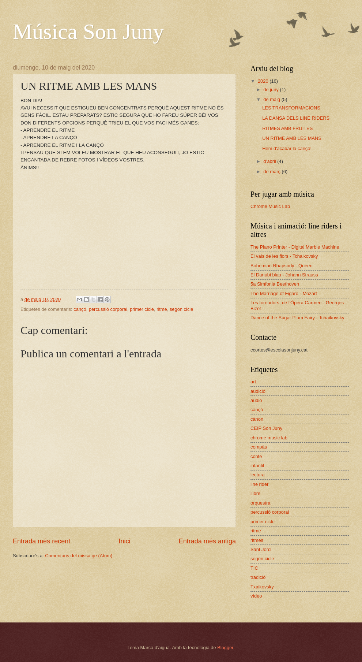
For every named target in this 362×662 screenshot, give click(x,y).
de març (272, 171)
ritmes (256, 540)
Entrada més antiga (207, 541)
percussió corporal (108, 309)
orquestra (260, 503)
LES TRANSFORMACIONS (291, 108)
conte (256, 456)
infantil (257, 465)
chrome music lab (268, 437)
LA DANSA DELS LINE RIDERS (295, 118)
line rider (259, 484)
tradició (258, 577)
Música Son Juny (88, 31)
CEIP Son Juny (266, 428)
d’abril (270, 161)
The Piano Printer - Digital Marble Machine (294, 247)
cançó (79, 309)
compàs (258, 447)
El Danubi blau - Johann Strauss (284, 275)
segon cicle (181, 309)
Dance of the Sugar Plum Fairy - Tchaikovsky (297, 317)
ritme (162, 309)
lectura (257, 474)
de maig (272, 99)
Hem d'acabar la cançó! (287, 148)
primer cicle (142, 309)
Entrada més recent (41, 541)
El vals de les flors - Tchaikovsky (284, 256)
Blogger (225, 647)
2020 (263, 81)
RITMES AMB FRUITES (287, 128)
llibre (255, 493)
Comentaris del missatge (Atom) (78, 555)
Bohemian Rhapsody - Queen (281, 265)
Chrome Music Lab (270, 206)
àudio (256, 400)
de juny (271, 89)
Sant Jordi (261, 549)
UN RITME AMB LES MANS (291, 138)
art (253, 381)
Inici (124, 541)
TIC (254, 568)
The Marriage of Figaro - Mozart (283, 293)
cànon (256, 419)
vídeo (256, 596)
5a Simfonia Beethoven (274, 284)
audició (257, 391)
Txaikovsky (262, 587)
